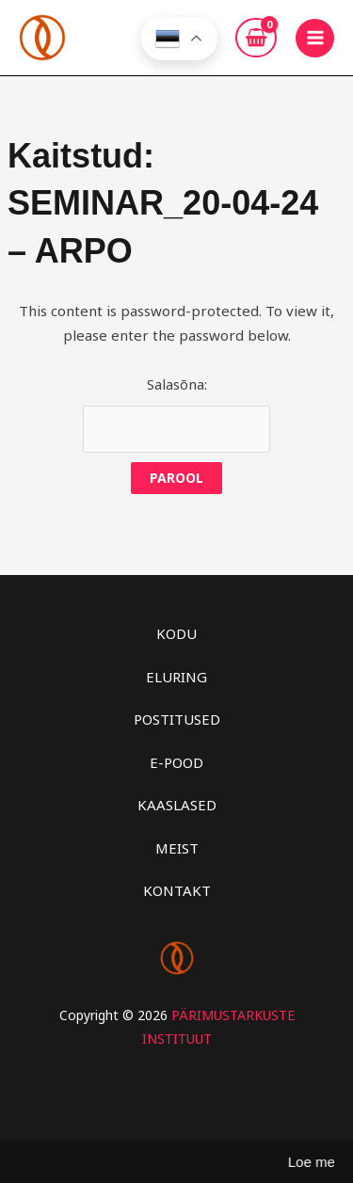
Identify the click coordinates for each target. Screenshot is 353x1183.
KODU (176, 633)
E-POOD (176, 762)
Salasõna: (176, 414)
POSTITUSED (177, 719)
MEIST (177, 848)
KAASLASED (177, 804)
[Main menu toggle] (315, 38)
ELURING (176, 676)
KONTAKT (177, 890)
